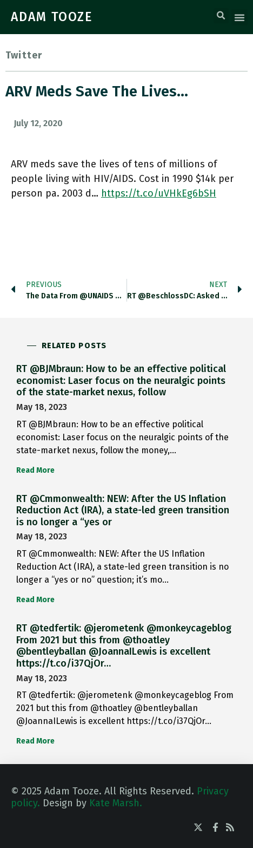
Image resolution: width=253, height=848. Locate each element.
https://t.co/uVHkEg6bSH (158, 193)
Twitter (23, 55)
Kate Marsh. (115, 803)
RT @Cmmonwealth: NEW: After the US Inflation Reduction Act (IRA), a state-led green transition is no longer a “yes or (122, 510)
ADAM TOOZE (52, 16)
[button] (221, 15)
